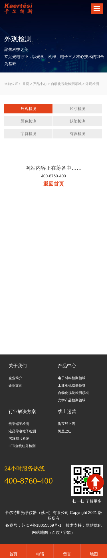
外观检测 (92, 84)
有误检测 (78, 133)
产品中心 (40, 84)
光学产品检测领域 (71, 400)
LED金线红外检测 (22, 446)
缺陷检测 (78, 121)
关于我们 (18, 365)
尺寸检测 (78, 108)
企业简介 (15, 378)
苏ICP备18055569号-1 (41, 525)
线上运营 (67, 411)
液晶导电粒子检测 (22, 431)
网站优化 (94, 525)
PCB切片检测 (19, 439)
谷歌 (67, 532)
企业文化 (15, 385)
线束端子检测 (19, 424)
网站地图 (40, 532)
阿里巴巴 (65, 431)
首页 (25, 84)
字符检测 (29, 133)
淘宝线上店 (66, 424)
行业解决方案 (22, 411)
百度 (56, 532)
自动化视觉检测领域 (66, 84)
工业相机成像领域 (71, 385)
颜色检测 (29, 121)
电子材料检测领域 (71, 378)
